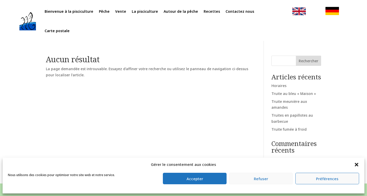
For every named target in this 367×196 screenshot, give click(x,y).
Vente (125, 12)
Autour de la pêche (181, 12)
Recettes (209, 12)
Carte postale (66, 30)
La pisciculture (148, 12)
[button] (356, 164)
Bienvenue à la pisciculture (77, 12)
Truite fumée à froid (289, 129)
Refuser (261, 178)
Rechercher (308, 60)
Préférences (327, 178)
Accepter (195, 178)
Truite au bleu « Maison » (293, 93)
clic (290, 12)
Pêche (110, 12)
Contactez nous (235, 12)
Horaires (278, 85)
